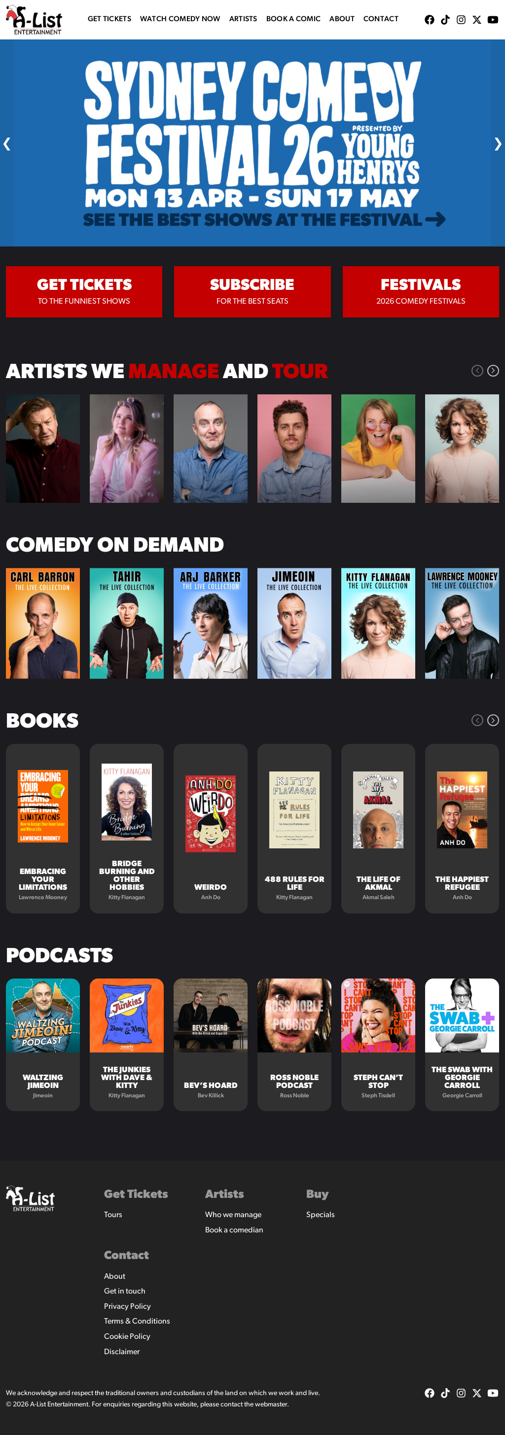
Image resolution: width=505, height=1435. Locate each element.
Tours (113, 1215)
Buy (317, 1195)
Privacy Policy (127, 1307)
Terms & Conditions (137, 1322)
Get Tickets (109, 19)
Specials (320, 1215)
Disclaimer (122, 1352)
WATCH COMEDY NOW (180, 19)
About (342, 19)
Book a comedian (234, 1230)
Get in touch (124, 1291)
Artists (243, 19)
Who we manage (233, 1215)
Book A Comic (293, 19)
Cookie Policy (127, 1337)
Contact (380, 19)
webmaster (271, 1404)
